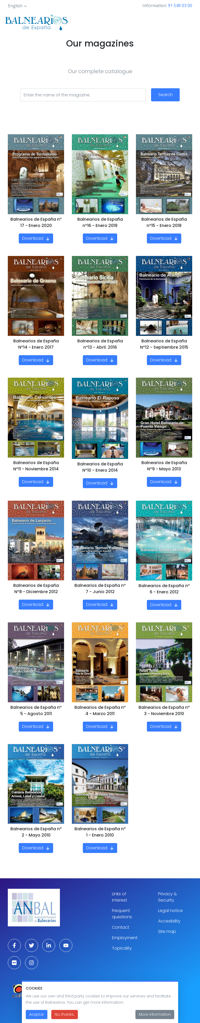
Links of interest (119, 897)
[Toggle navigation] (189, 21)
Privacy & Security (167, 897)
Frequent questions (122, 914)
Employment (125, 938)
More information (155, 1017)
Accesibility (169, 921)
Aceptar (36, 1017)
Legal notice (170, 911)
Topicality (122, 948)
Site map (167, 931)
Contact (120, 927)
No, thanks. (64, 1017)
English (15, 6)
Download (32, 238)
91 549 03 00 (180, 5)
